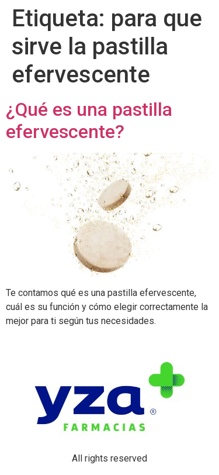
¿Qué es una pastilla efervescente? (89, 120)
